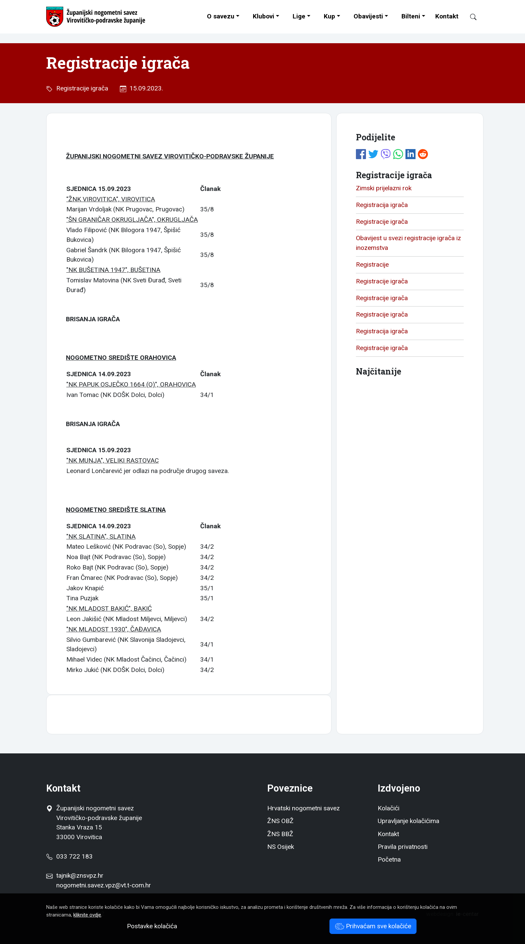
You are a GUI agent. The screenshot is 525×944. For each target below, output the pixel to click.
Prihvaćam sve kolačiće (373, 926)
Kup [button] (329, 16)
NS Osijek (280, 847)
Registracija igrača (382, 205)
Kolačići (388, 808)
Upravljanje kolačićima (408, 821)
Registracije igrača (80, 88)
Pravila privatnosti (403, 847)
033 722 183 (69, 856)
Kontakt (446, 16)
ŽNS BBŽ (280, 834)
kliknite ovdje (87, 915)
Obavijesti (368, 16)
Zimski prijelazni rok (383, 188)
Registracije (372, 264)
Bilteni (410, 16)
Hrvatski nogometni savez (303, 808)
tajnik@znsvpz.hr (79, 875)
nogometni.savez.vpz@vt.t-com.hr (103, 885)
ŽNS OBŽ (280, 821)
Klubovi (263, 16)
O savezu (220, 16)
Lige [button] (299, 16)
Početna (389, 859)
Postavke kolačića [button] (152, 926)
